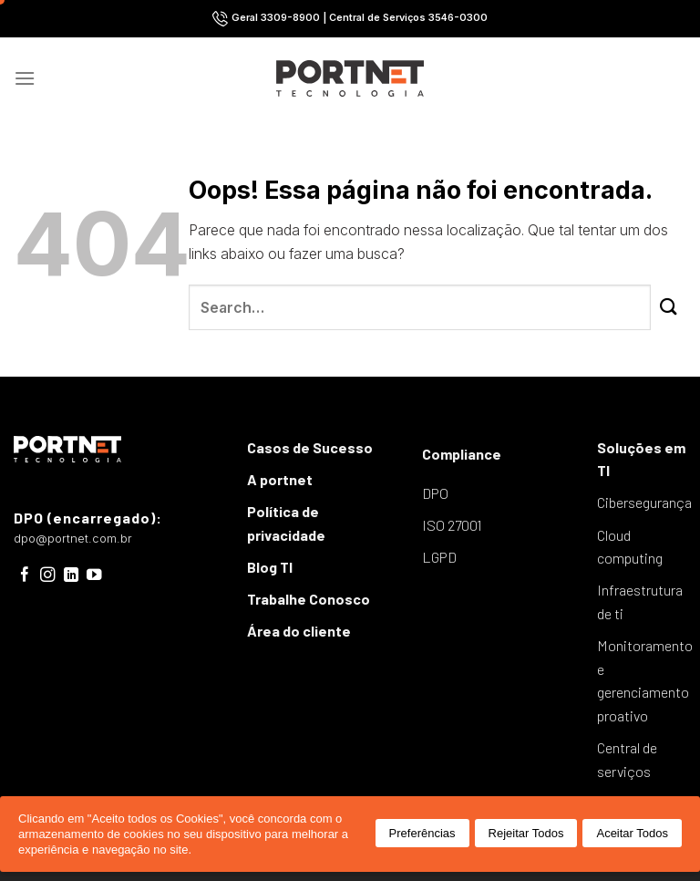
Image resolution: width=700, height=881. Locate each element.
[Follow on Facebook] (25, 575)
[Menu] (25, 78)
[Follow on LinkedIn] (71, 575)
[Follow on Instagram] (48, 575)
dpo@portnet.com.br (73, 538)
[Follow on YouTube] (94, 575)
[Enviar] (668, 308)
